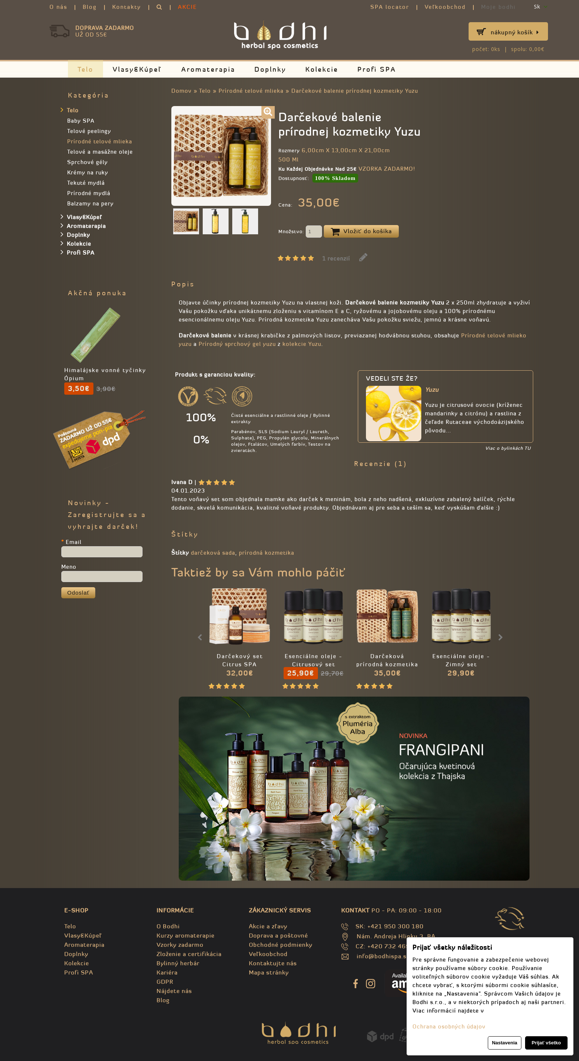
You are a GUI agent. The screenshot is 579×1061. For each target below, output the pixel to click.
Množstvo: (300, 232)
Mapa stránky (269, 972)
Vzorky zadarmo (180, 944)
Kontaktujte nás (273, 963)
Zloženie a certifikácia (189, 954)
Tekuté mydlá (86, 182)
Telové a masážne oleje (100, 151)
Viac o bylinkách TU (508, 448)
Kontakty (126, 6)
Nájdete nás (174, 990)
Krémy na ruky (87, 172)
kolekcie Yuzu (301, 343)
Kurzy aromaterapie (186, 935)
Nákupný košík (515, 32)
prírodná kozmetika (266, 552)
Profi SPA (376, 69)
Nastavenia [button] (504, 1042)
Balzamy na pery (90, 203)
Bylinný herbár (178, 963)
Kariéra (167, 972)
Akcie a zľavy (268, 926)
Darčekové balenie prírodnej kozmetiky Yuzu (354, 90)
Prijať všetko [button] (546, 1042)
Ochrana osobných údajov (449, 1026)
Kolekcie (321, 69)
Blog (90, 6)
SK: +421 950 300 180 (390, 926)
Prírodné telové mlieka (251, 90)
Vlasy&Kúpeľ (137, 69)
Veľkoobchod (445, 6)
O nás (58, 6)
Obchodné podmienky (280, 944)
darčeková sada (213, 552)
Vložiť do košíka (361, 232)
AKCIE (187, 6)
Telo (85, 69)
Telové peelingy (89, 131)
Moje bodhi (498, 6)
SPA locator (389, 6)
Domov (181, 90)
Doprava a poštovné (278, 935)
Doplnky (270, 69)
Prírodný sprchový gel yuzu (237, 343)
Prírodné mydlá (88, 193)
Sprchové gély (87, 162)
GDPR (165, 981)
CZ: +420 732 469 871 (389, 946)
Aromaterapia (208, 69)
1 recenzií (336, 258)
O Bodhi (168, 926)
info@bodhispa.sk (383, 956)
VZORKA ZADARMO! (387, 168)
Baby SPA (81, 120)
